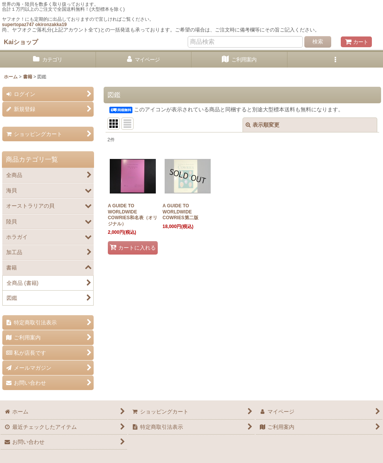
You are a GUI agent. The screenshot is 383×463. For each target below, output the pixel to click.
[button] (335, 60)
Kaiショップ (21, 41)
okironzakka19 (51, 24)
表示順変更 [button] (262, 125)
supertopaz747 (18, 24)
